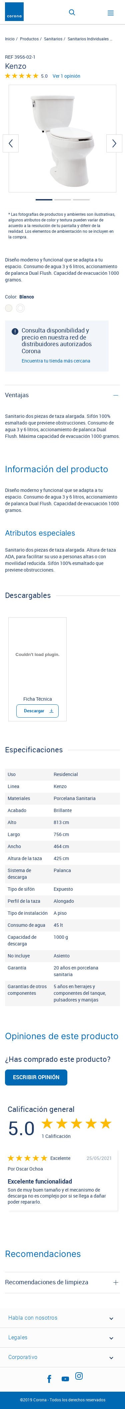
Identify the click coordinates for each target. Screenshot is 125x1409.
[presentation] (11, 143)
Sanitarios (53, 39)
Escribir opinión (36, 1077)
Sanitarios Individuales (88, 39)
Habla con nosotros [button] (32, 1318)
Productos (29, 39)
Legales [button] (18, 1337)
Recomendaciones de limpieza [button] (46, 1282)
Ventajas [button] (17, 395)
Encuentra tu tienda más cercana (56, 361)
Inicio (10, 39)
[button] (44, 199)
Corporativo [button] (23, 1357)
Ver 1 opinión (66, 76)
